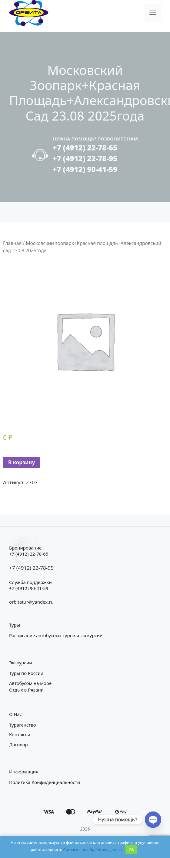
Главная (12, 243)
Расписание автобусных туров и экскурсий (55, 635)
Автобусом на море (30, 683)
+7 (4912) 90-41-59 (84, 169)
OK (131, 849)
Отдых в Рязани (26, 690)
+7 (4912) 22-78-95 (84, 158)
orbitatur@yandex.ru (31, 602)
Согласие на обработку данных (92, 849)
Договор (18, 744)
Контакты (19, 734)
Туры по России (26, 673)
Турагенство (22, 725)
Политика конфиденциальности (44, 782)
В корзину (21, 462)
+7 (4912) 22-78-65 (84, 148)
